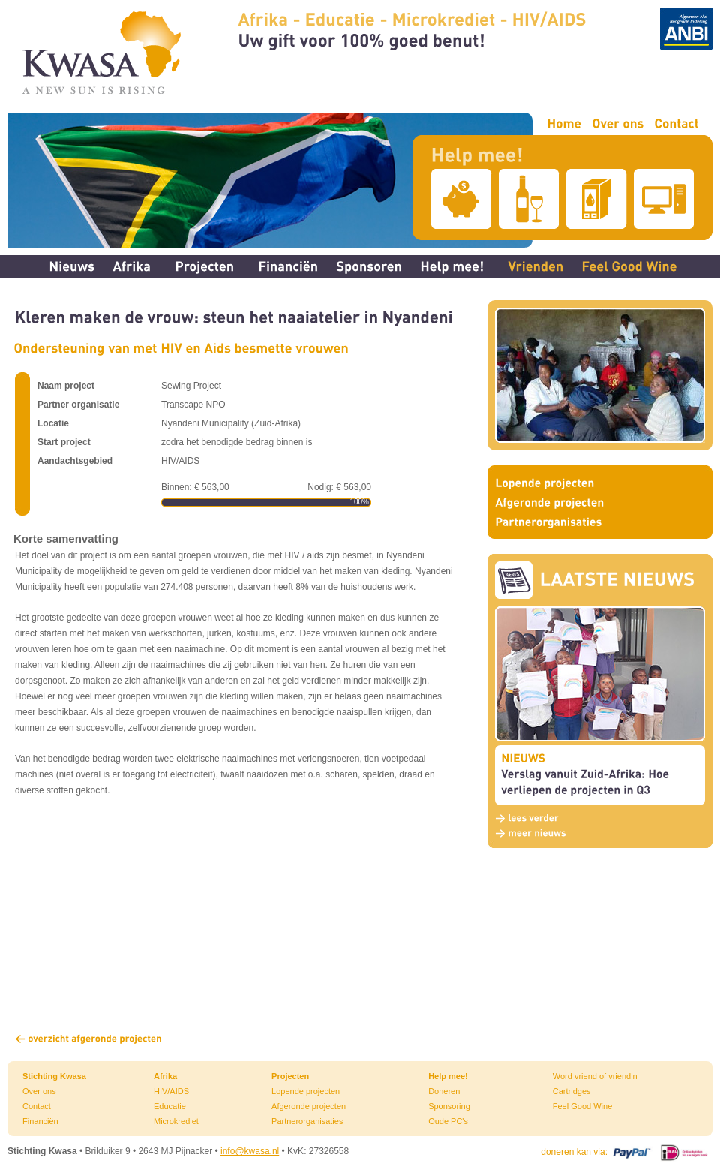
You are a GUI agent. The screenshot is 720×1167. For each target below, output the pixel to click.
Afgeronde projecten (309, 1106)
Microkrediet (176, 1121)
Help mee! (448, 1076)
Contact (36, 1106)
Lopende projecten (306, 1091)
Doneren (444, 1091)
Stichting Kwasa (54, 1076)
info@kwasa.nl (249, 1151)
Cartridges (572, 1091)
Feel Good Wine (582, 1106)
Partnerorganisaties (307, 1121)
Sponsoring (449, 1106)
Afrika (165, 1076)
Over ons (39, 1091)
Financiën (40, 1121)
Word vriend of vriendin (595, 1076)
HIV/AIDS (171, 1091)
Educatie (170, 1106)
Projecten (290, 1076)
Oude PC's (448, 1121)
